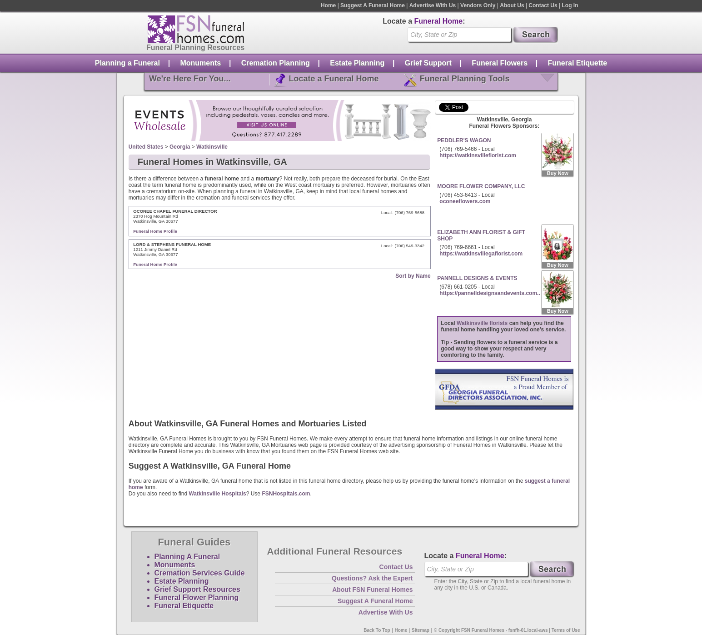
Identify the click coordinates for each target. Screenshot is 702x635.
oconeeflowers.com (464, 201)
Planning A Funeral (187, 556)
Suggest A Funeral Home (372, 5)
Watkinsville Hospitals (217, 493)
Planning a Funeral (127, 63)
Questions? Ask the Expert (372, 578)
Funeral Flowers (500, 63)
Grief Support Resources (197, 589)
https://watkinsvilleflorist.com (477, 155)
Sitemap (420, 630)
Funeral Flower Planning (196, 597)
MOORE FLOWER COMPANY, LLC (481, 186)
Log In (570, 5)
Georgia (179, 147)
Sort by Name (412, 276)
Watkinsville (212, 147)
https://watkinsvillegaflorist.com (481, 253)
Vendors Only (477, 5)
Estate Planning (357, 63)
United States (146, 147)
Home (328, 5)
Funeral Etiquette (577, 63)
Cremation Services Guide (199, 573)
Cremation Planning (275, 63)
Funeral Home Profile (155, 231)
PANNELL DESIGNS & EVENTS (477, 278)
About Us (512, 5)
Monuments (200, 63)
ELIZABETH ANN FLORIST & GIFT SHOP (481, 235)
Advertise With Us (432, 5)
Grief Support (428, 63)
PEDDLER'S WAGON (464, 140)
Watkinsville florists (482, 323)
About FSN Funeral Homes (372, 589)
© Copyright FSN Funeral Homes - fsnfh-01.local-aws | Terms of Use (507, 630)
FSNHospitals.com (286, 493)
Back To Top (376, 630)
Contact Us (542, 5)
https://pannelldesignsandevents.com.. (489, 293)
